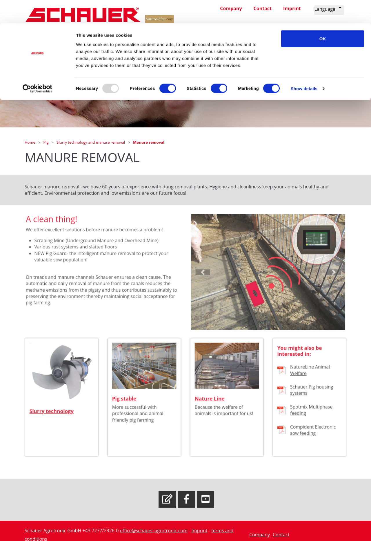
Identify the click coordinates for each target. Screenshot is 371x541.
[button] (208, 278)
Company (259, 534)
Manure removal (148, 142)
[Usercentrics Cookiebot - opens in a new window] (37, 65)
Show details (304, 65)
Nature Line (211, 405)
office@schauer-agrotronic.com (153, 530)
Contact (281, 534)
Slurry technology (52, 416)
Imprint (199, 530)
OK (322, 15)
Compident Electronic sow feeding (313, 433)
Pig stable (126, 405)
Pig (46, 142)
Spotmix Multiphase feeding (311, 415)
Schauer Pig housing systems (311, 397)
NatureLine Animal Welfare (310, 379)
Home (30, 142)
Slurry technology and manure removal (91, 142)
